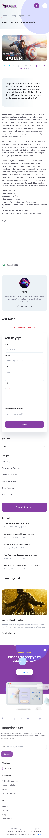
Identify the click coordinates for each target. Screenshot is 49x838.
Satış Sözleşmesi (15, 793)
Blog (14, 15)
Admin (24, 291)
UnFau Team (7, 494)
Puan (6, 378)
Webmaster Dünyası (11, 468)
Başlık (7, 367)
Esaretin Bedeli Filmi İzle (12, 620)
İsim (6, 344)
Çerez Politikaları (15, 785)
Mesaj (7, 389)
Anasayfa (5, 15)
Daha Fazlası (8, 633)
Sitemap (39, 836)
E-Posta (8, 355)
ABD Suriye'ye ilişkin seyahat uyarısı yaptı (20, 555)
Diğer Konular (24, 15)
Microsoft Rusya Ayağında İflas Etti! (18, 544)
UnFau (33, 830)
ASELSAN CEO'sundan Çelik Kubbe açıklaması (22, 565)
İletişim (12, 806)
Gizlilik (11, 789)
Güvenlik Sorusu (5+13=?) (14, 409)
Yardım (12, 810)
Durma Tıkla (24, 672)
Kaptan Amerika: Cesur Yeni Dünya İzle (19, 22)
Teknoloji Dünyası (10, 474)
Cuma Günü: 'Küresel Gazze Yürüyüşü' (19, 534)
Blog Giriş (6, 461)
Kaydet (24, 424)
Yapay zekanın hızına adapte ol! (16, 523)
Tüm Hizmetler (14, 819)
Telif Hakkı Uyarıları (16, 781)
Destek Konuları (9, 481)
